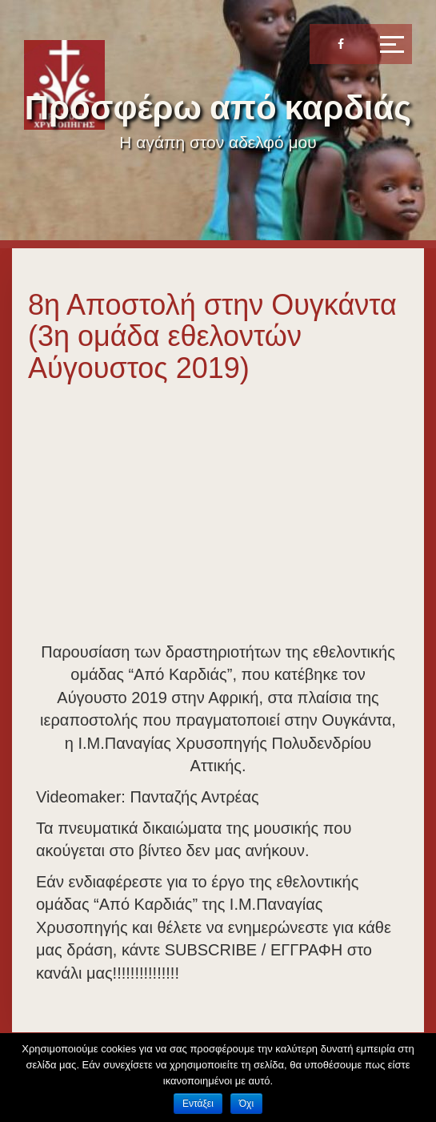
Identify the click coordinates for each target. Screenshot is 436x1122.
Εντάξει (198, 1103)
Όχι (246, 1103)
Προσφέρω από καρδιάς (218, 107)
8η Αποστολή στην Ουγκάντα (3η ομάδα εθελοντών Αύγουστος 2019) (212, 336)
